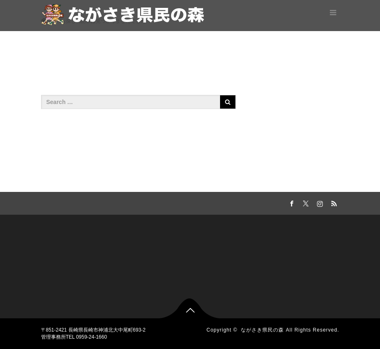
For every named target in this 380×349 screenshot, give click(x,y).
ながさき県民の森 (262, 330)
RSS (333, 202)
